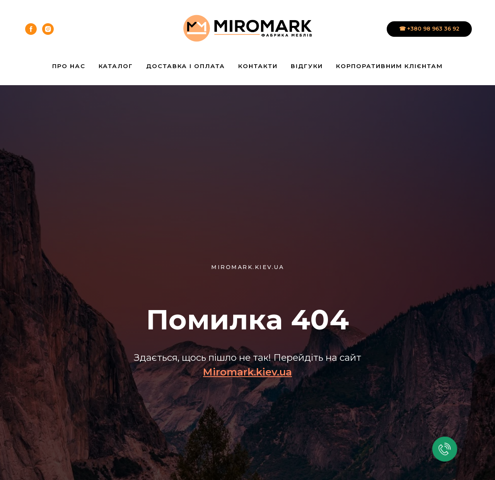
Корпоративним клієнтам (389, 66)
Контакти (258, 66)
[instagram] (48, 29)
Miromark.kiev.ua (247, 372)
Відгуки (307, 66)
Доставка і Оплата (185, 66)
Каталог (116, 66)
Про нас (68, 66)
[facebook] (31, 29)
